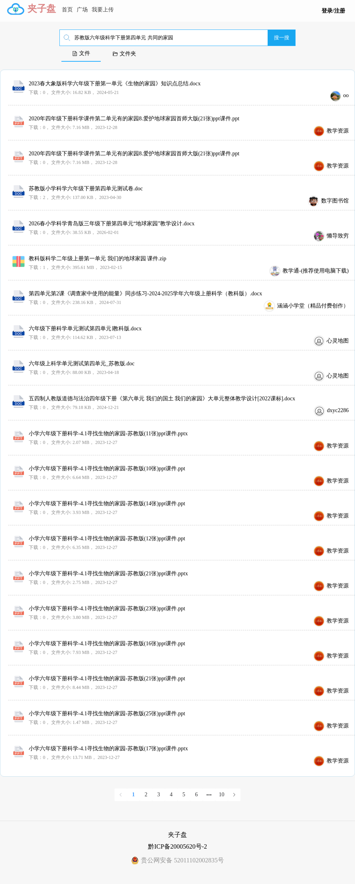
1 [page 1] (133, 794)
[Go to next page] (234, 794)
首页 (67, 10)
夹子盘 (42, 9)
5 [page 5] (184, 794)
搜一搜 (281, 38)
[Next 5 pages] (209, 794)
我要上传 (103, 10)
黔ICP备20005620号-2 (177, 846)
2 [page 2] (146, 794)
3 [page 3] (158, 794)
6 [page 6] (196, 794)
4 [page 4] (171, 794)
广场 (82, 10)
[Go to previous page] (121, 794)
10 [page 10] (221, 794)
